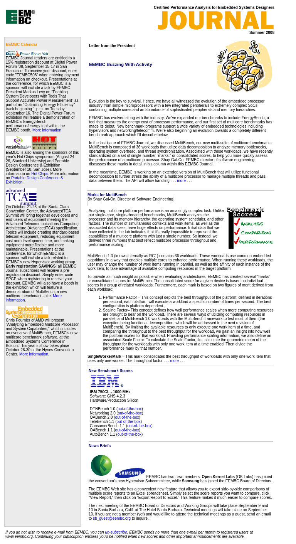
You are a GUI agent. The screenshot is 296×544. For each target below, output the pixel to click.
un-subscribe (116, 532)
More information (46, 130)
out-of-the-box (129, 409)
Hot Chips (39, 174)
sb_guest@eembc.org (112, 518)
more (181, 181)
